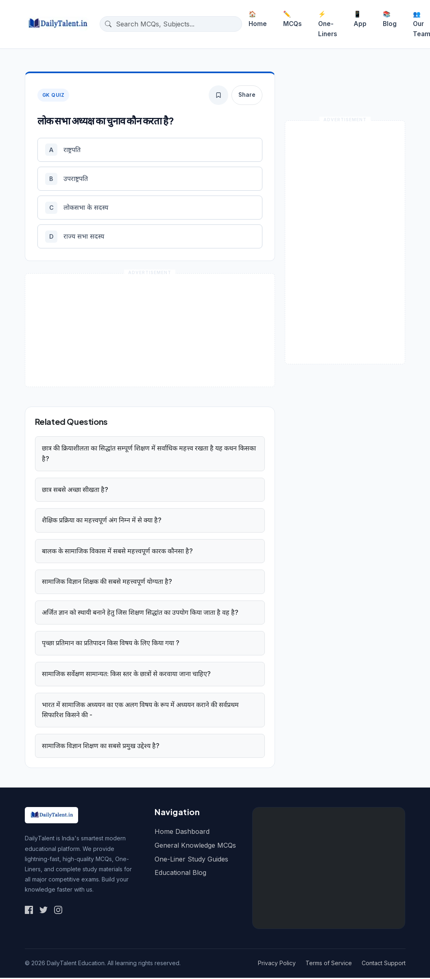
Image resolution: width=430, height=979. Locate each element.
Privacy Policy (277, 964)
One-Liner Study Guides (191, 860)
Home (258, 19)
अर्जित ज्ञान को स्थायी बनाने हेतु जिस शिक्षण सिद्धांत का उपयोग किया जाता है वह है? (140, 614)
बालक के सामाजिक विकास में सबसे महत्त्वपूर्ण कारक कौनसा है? (117, 552)
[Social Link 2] (43, 911)
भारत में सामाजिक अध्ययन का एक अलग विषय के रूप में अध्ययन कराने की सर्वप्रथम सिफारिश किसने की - (140, 711)
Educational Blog (180, 874)
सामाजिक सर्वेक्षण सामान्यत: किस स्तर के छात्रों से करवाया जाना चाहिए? (126, 675)
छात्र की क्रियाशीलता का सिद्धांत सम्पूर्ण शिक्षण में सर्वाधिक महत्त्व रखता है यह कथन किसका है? (149, 455)
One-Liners (327, 24)
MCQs (292, 19)
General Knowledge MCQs (195, 847)
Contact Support (384, 964)
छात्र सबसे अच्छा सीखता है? (75, 491)
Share (246, 94)
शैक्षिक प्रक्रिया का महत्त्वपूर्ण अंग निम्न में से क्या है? (102, 522)
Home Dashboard (182, 833)
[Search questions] (177, 24)
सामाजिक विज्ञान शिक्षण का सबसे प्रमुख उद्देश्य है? (100, 747)
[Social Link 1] (29, 911)
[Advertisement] (328, 869)
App (360, 19)
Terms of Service (329, 964)
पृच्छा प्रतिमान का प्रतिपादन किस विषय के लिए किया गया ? (110, 644)
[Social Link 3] (58, 911)
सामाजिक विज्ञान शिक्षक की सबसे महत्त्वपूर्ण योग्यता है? (107, 583)
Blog (390, 19)
